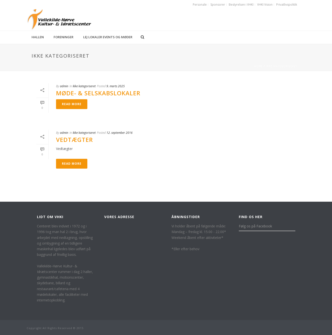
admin (64, 86)
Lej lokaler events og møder (107, 37)
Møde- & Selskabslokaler (98, 93)
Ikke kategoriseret (282, 66)
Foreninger (63, 37)
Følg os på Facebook (255, 226)
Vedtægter (74, 140)
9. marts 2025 (115, 86)
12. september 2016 (119, 133)
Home (258, 66)
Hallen (38, 37)
